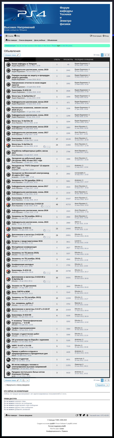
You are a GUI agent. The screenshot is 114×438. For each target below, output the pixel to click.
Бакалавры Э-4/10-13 (21, 138)
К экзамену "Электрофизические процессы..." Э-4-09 (27, 322)
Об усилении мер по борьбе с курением (30, 340)
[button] (108, 55)
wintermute (78, 358)
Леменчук (15, 369)
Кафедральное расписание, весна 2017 (30, 186)
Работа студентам (20, 359)
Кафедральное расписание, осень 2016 (30, 192)
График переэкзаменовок (23, 328)
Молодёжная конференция (24, 247)
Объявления (12, 51)
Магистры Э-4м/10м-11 (22, 144)
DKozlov (15, 218)
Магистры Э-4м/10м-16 (22, 121)
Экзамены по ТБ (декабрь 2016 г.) (27, 180)
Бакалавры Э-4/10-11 (21, 228)
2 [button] (105, 55)
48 (57, 204)
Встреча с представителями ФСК (27, 241)
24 (57, 145)
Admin (14, 224)
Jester (62, 428)
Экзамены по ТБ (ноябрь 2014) (26, 259)
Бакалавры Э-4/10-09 (21, 315)
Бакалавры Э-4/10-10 (21, 270)
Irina (13, 361)
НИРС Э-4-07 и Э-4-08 (21, 345)
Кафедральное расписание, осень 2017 (30, 132)
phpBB (52, 423)
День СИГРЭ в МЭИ (21, 291)
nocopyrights (79, 173)
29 (57, 235)
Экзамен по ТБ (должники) (24, 286)
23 (57, 229)
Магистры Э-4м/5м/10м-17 (24, 96)
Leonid (77, 241)
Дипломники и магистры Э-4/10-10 (27, 204)
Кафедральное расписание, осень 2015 (30, 222)
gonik (13, 376)
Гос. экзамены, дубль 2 (22, 303)
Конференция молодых (23, 264)
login (58, 45)
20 (57, 271)
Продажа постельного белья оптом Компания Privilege (28, 373)
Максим (77, 303)
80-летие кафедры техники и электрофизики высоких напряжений (29, 366)
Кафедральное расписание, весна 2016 (30, 210)
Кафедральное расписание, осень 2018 (30, 115)
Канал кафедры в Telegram (24, 64)
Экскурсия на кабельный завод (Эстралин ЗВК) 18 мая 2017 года (27, 159)
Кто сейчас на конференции (16, 391)
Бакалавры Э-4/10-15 (21, 90)
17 (57, 139)
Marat (14, 355)
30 (57, 278)
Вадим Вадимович (18, 66)
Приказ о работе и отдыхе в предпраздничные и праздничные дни (30, 352)
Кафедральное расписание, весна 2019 (30, 102)
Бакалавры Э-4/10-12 (21, 198)
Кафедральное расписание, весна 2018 (30, 127)
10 (57, 298)
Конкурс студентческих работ (25, 334)
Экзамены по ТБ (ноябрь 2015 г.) (27, 216)
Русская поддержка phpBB (57, 426)
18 (57, 310)
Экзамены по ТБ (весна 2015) (25, 253)
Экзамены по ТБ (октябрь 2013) (26, 297)
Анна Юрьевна (17, 123)
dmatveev (15, 170)
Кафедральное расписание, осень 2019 (30, 69)
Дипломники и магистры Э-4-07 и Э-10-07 (31, 309)
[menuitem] (17, 36)
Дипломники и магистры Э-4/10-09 (27, 234)
